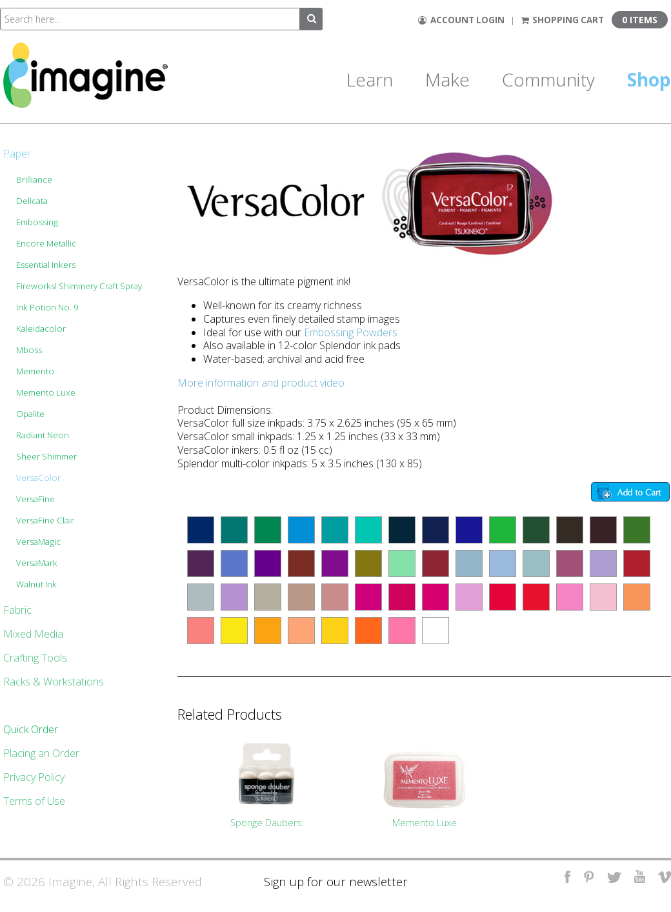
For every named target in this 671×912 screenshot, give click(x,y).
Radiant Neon (42, 435)
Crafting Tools (35, 658)
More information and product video (261, 383)
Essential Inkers (45, 264)
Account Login (461, 20)
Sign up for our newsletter (336, 881)
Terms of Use (34, 801)
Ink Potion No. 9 (47, 307)
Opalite (30, 414)
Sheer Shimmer (46, 456)
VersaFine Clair (45, 520)
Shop (649, 79)
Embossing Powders (350, 332)
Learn (369, 79)
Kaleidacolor (41, 328)
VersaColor (38, 477)
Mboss (29, 350)
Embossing (37, 222)
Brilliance (34, 179)
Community (548, 79)
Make (447, 79)
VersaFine (35, 499)
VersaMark (36, 563)
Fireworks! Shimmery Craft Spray (79, 286)
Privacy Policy (34, 777)
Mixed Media (33, 634)
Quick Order (30, 729)
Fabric (17, 610)
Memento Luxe (45, 392)
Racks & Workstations (53, 681)
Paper (17, 154)
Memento (35, 371)
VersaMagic (38, 541)
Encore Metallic (46, 243)
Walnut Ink (36, 584)
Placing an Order (41, 753)
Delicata (32, 201)
